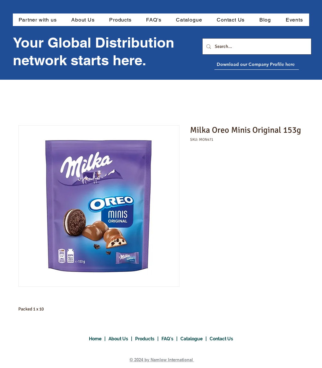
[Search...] (256, 46)
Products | (148, 338)
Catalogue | (195, 338)
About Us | (122, 338)
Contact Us (221, 338)
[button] (120, 19)
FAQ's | (170, 338)
